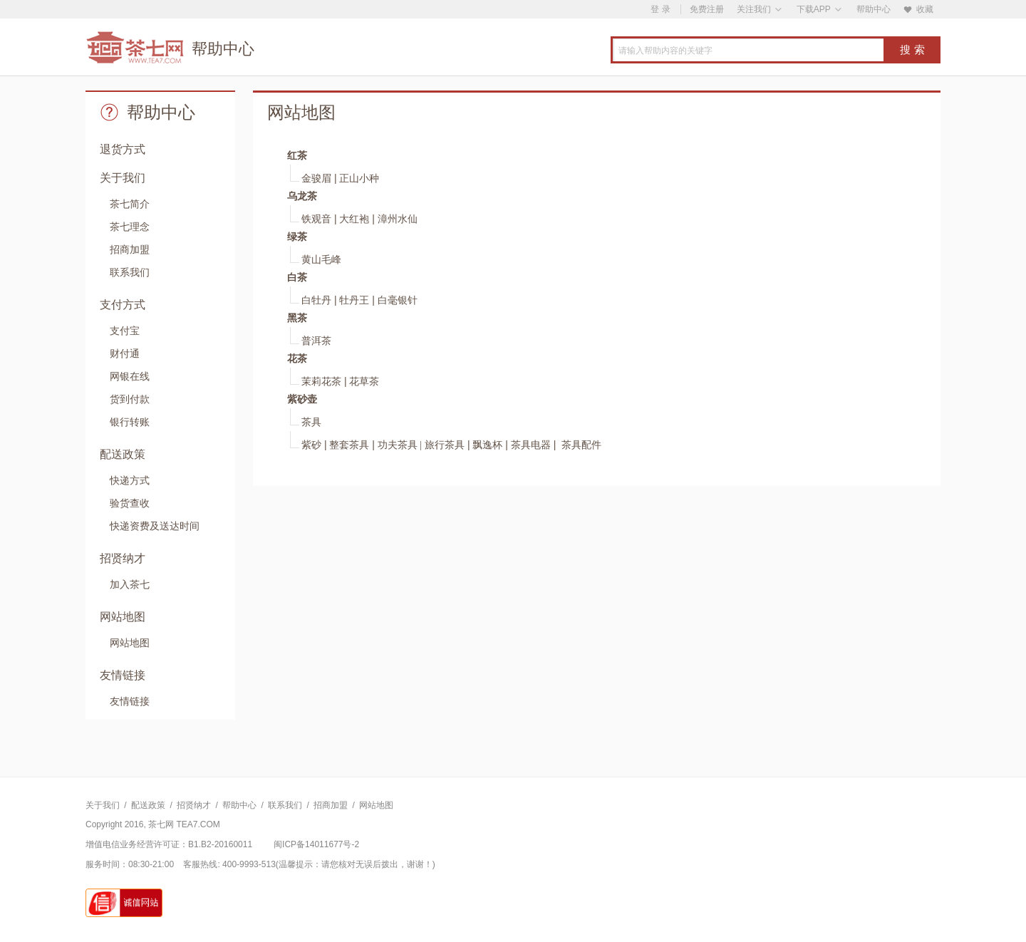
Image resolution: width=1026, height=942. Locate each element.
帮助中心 (873, 9)
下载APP (814, 9)
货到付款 (130, 399)
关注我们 (754, 9)
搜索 (914, 49)
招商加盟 (130, 249)
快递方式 (130, 480)
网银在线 (130, 376)
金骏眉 (316, 178)
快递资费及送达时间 (155, 526)
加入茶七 (130, 584)
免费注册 (707, 9)
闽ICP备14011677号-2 (316, 844)
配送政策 (148, 805)
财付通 (125, 353)
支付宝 (125, 330)
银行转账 (130, 422)
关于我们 (103, 805)
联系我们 (130, 272)
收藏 (918, 9)
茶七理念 (130, 226)
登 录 (660, 9)
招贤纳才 (194, 805)
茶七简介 (130, 203)
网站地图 (130, 642)
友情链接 (130, 701)
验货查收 (130, 503)
